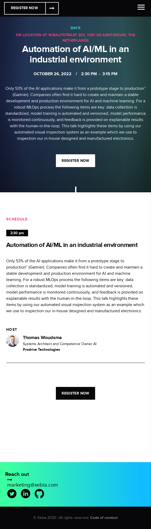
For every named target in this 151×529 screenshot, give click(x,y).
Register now (75, 160)
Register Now (24, 8)
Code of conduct (104, 517)
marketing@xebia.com (32, 485)
